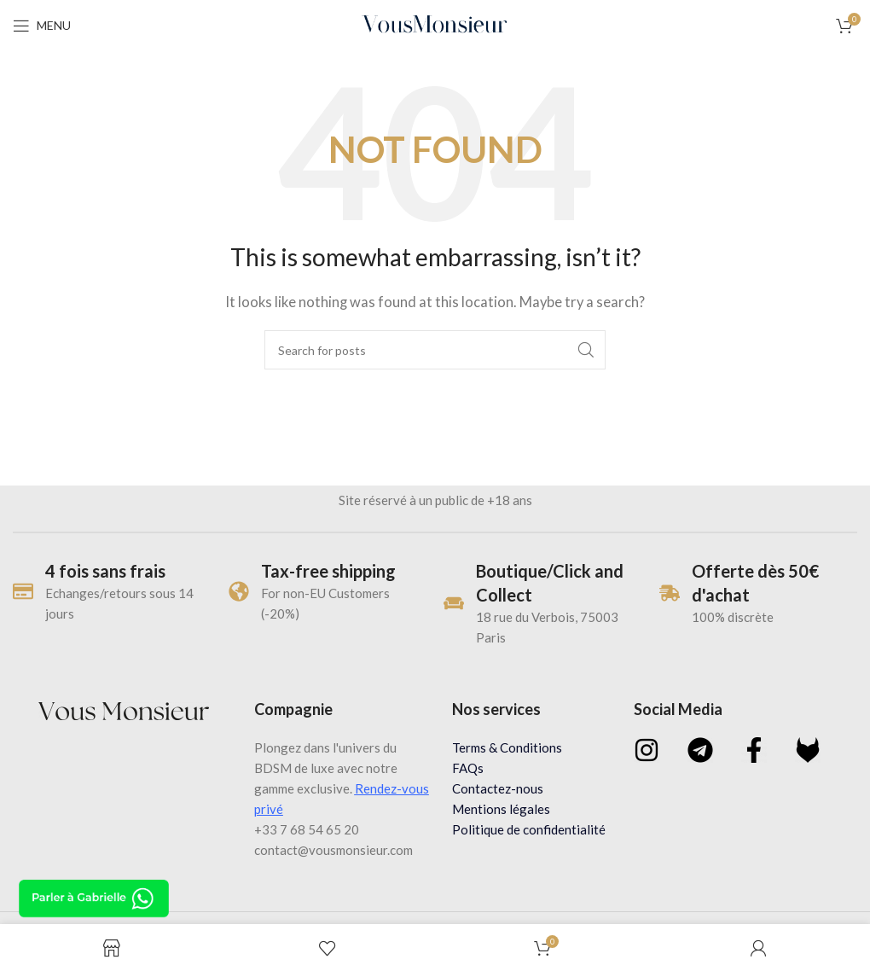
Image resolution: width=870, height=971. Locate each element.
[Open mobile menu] (41, 26)
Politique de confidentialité (529, 829)
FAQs (468, 768)
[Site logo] (435, 24)
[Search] (435, 349)
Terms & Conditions (507, 747)
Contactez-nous (497, 788)
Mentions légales (501, 809)
